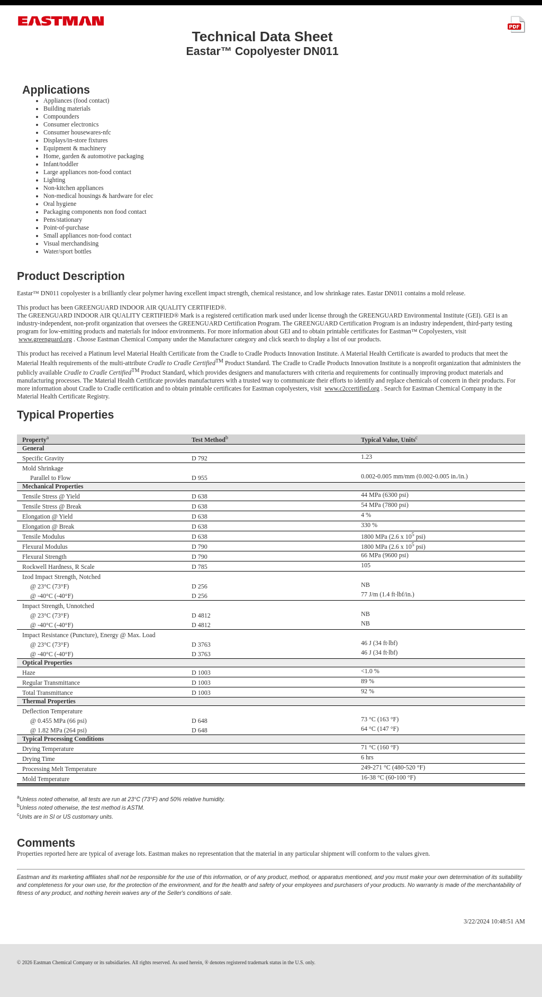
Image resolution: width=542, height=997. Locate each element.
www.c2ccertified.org (352, 388)
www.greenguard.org (45, 339)
